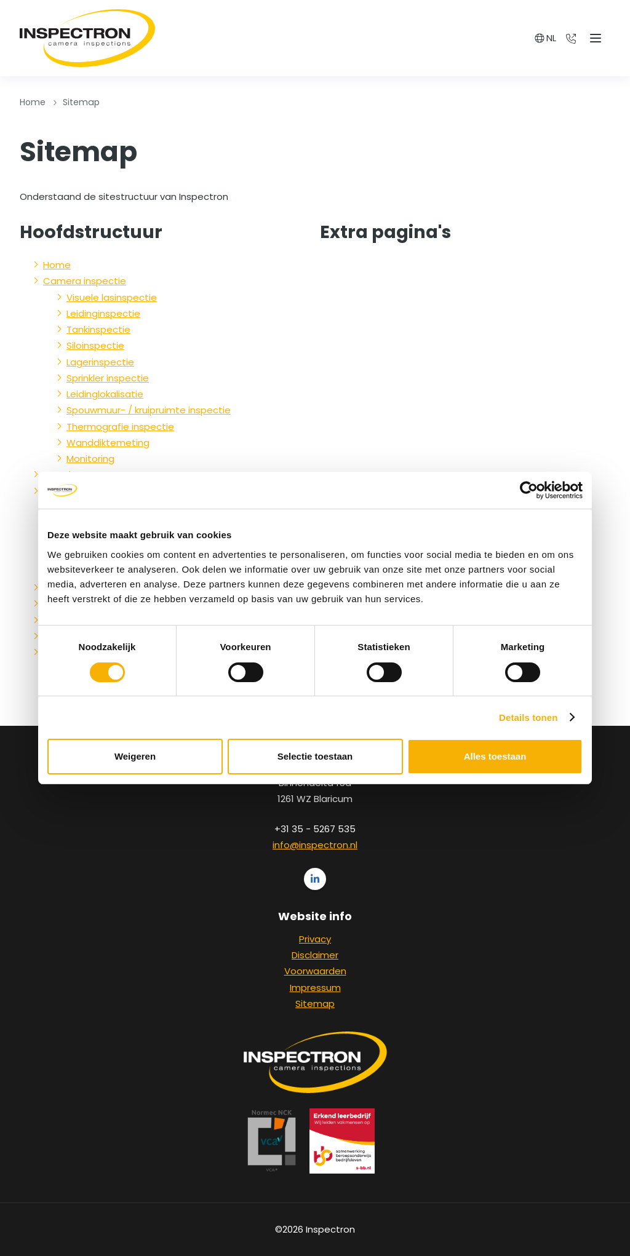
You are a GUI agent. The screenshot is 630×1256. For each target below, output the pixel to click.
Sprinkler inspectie (107, 378)
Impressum (315, 987)
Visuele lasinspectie (111, 297)
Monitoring (90, 458)
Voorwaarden (315, 970)
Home (33, 102)
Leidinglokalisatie (104, 394)
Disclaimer (315, 954)
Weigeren (135, 756)
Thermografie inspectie (120, 426)
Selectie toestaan (315, 756)
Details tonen (528, 717)
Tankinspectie (98, 329)
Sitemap (315, 1003)
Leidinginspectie (103, 313)
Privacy (315, 938)
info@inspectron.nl (315, 844)
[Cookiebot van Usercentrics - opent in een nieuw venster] (529, 490)
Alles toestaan (495, 756)
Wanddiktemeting (108, 442)
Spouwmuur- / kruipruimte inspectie (148, 409)
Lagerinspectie (100, 362)
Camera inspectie (84, 280)
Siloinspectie (95, 345)
